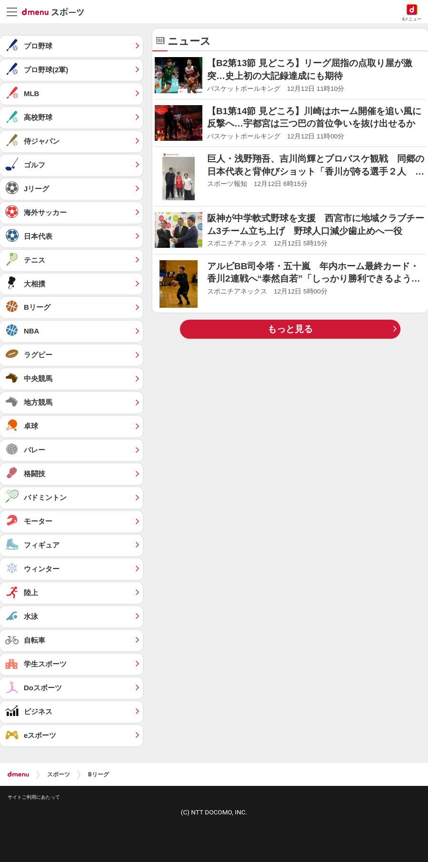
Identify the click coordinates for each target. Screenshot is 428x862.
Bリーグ (98, 774)
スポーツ (58, 774)
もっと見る (290, 329)
